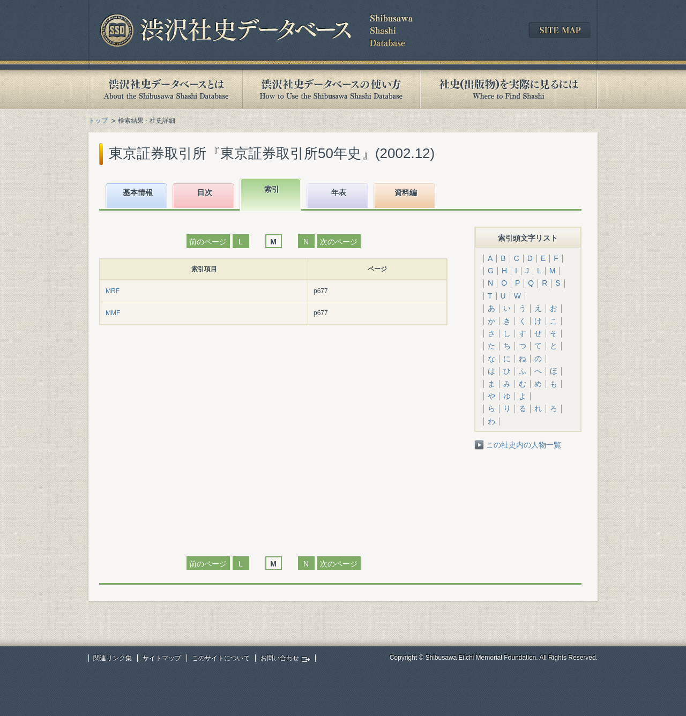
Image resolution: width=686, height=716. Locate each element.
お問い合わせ (279, 658)
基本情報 (138, 192)
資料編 (405, 192)
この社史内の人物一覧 (523, 445)
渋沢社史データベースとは (165, 89)
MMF (113, 313)
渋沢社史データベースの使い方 (331, 89)
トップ (98, 120)
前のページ (208, 241)
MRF (113, 291)
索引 (271, 189)
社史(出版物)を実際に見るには (509, 89)
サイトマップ (162, 658)
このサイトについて (221, 658)
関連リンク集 (112, 658)
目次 (204, 192)
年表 (338, 192)
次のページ (338, 241)
